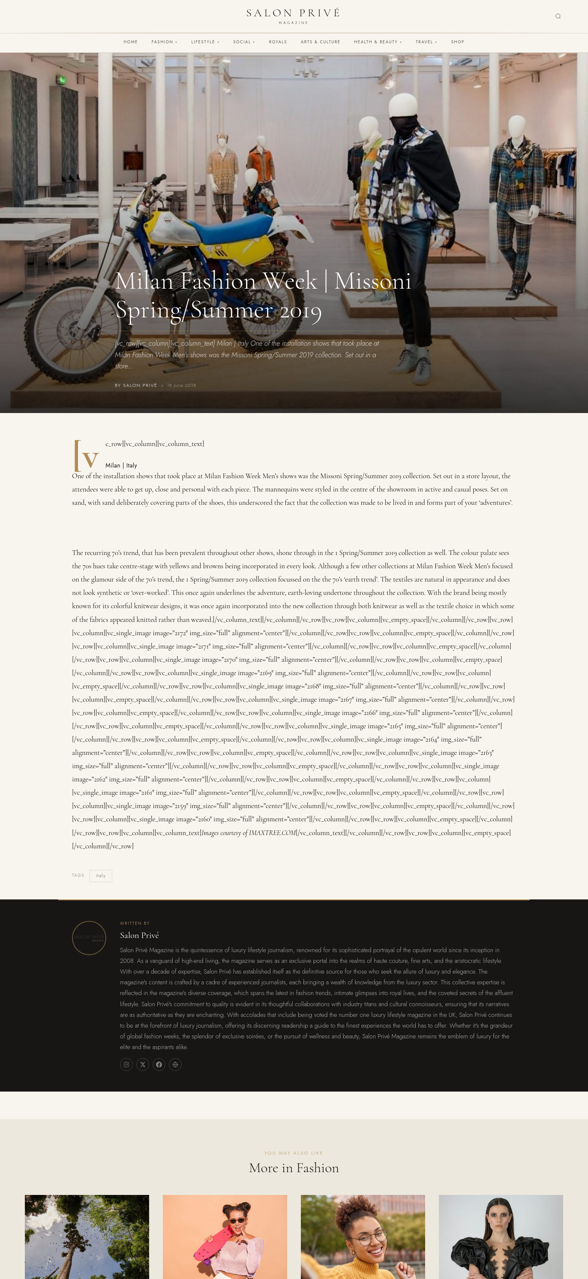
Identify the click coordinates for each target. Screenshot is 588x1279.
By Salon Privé (136, 385)
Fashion (165, 42)
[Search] (558, 16)
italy (101, 875)
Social (244, 42)
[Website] (175, 1064)
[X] (142, 1064)
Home (130, 42)
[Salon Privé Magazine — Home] (294, 16)
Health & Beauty (378, 42)
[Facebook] (159, 1064)
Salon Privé (139, 935)
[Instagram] (126, 1064)
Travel (426, 42)
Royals (278, 42)
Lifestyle (206, 42)
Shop (458, 42)
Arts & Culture (321, 42)
